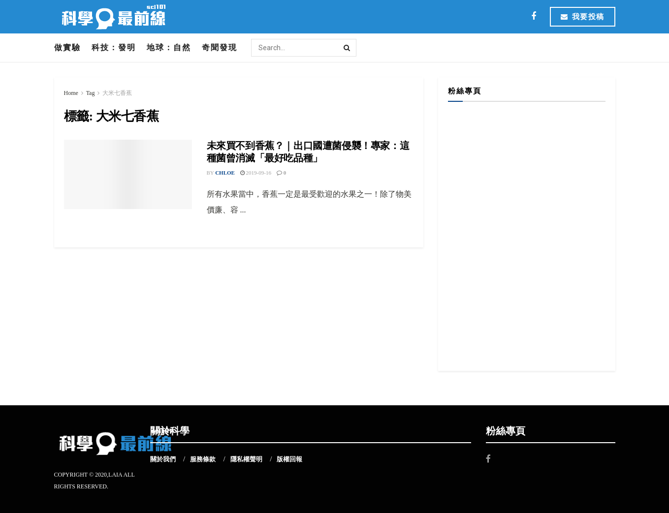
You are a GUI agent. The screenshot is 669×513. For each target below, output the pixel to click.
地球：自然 (169, 47)
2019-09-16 (255, 173)
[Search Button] (347, 48)
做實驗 (67, 47)
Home (71, 93)
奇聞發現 (219, 47)
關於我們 (163, 459)
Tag (90, 93)
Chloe (225, 173)
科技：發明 (114, 47)
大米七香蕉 (117, 93)
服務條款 (203, 459)
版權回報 (289, 459)
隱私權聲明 (246, 459)
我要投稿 (583, 17)
